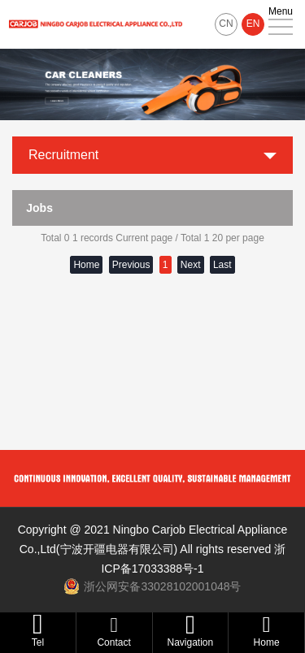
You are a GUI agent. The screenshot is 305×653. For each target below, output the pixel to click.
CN (226, 23)
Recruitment (63, 155)
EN (253, 23)
